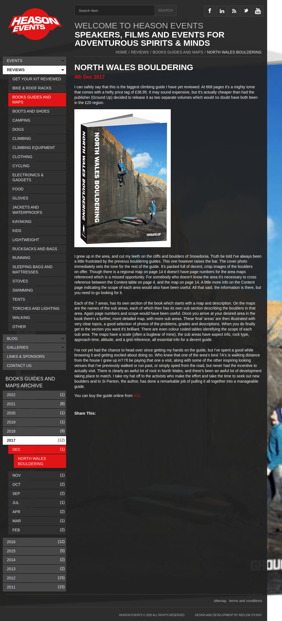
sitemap (220, 601)
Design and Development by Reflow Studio (228, 615)
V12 (137, 395)
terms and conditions (245, 601)
